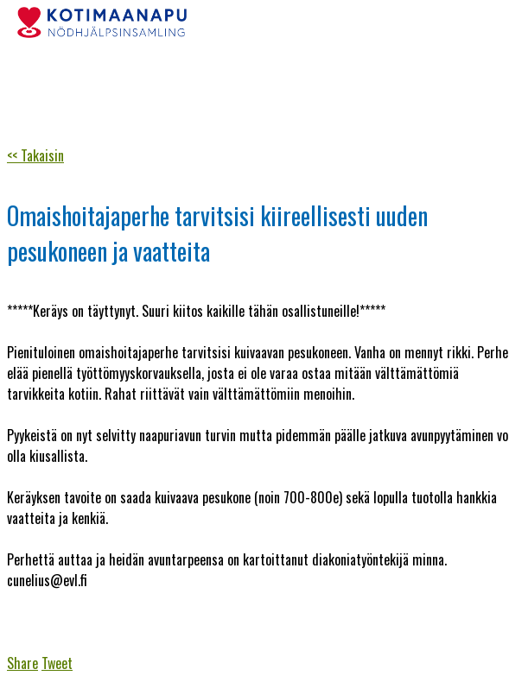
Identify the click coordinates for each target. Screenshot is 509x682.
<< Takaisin (35, 155)
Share (22, 663)
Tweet (57, 663)
